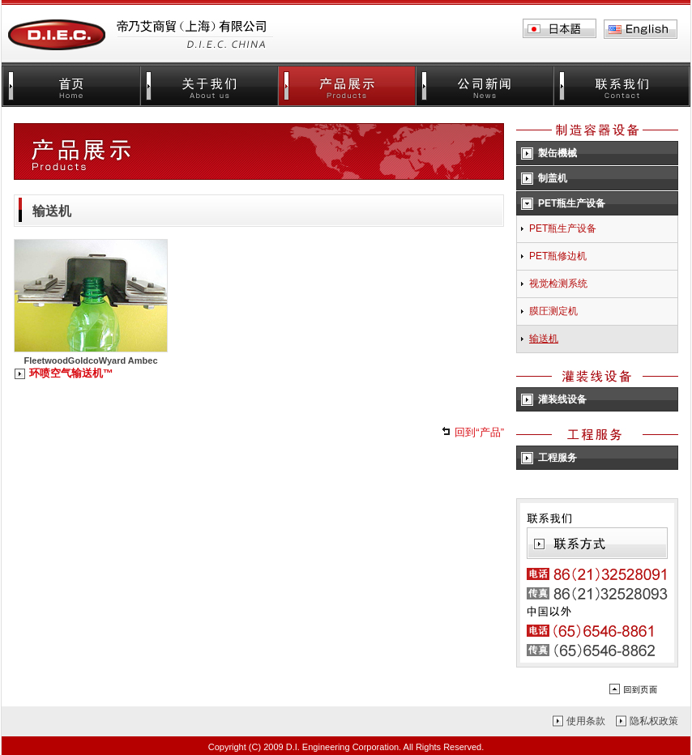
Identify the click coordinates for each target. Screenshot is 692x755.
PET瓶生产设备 (562, 228)
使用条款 (585, 721)
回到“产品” (479, 432)
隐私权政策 (654, 721)
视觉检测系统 (558, 283)
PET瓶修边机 (558, 256)
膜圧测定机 (553, 311)
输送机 (543, 338)
